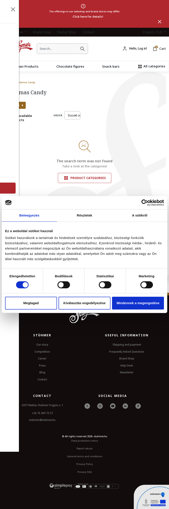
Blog (42, 372)
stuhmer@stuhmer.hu (42, 420)
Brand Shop (42, 32)
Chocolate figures (70, 66)
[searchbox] (57, 48)
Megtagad (31, 303)
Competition (42, 352)
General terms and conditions (84, 456)
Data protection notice (84, 440)
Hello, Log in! (138, 48)
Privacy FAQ (84, 472)
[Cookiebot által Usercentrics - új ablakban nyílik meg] (144, 202)
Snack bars (110, 66)
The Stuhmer (13, 32)
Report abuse (84, 448)
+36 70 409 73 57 (42, 413)
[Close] (159, 21)
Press (42, 365)
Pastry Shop (66, 32)
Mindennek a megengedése (138, 303)
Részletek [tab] (84, 215)
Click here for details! (88, 17)
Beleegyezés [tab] (29, 215)
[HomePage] (16, 48)
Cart (162, 48)
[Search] (82, 48)
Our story (42, 344)
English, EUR (153, 32)
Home (6, 82)
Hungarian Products (23, 66)
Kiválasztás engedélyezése (84, 303)
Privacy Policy (84, 464)
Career (42, 358)
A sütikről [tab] (139, 215)
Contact (88, 32)
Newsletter (127, 372)
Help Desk (126, 365)
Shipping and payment (127, 344)
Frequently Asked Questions (126, 352)
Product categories (84, 178)
